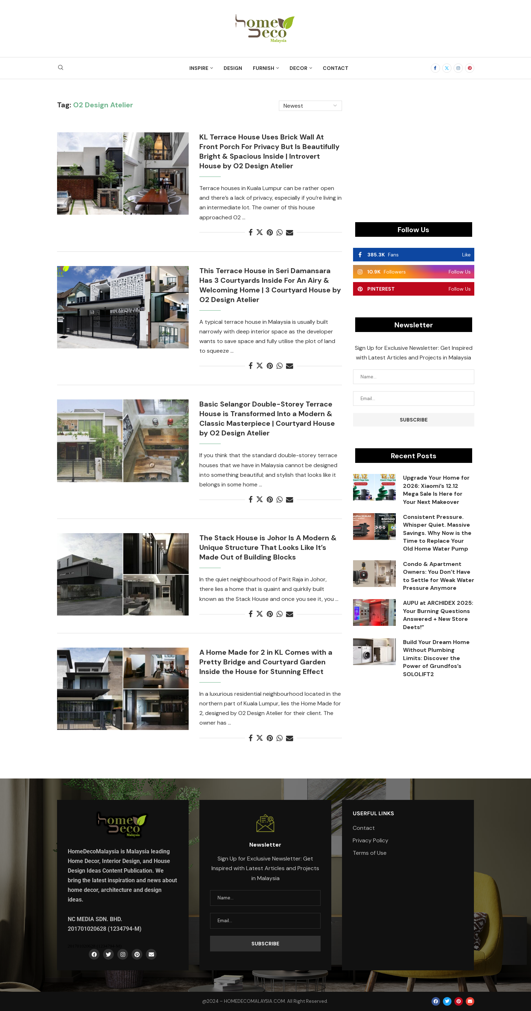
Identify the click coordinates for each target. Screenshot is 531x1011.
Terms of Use (370, 853)
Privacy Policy (370, 840)
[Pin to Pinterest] (270, 232)
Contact (335, 68)
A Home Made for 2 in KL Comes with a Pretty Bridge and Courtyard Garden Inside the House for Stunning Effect (265, 662)
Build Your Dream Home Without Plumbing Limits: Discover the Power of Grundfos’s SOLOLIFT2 (436, 658)
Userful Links (373, 813)
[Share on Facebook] (250, 232)
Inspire (198, 68)
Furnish (263, 68)
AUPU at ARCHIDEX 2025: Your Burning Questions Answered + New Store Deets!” (438, 614)
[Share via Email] (289, 232)
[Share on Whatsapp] (279, 232)
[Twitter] (446, 68)
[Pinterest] (469, 68)
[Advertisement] (413, 150)
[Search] (60, 68)
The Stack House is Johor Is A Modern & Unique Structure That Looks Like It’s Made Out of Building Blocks (268, 547)
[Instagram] (458, 68)
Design (233, 68)
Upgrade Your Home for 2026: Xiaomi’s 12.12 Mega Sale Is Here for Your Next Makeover (436, 489)
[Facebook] (435, 68)
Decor (298, 68)
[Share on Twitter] (259, 232)
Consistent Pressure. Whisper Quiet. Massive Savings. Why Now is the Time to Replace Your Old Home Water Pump (437, 533)
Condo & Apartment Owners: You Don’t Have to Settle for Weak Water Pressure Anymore (438, 576)
